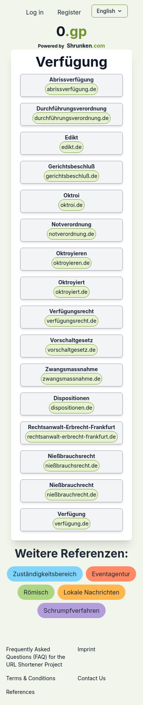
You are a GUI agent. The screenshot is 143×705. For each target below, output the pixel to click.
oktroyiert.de (71, 291)
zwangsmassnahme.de (72, 378)
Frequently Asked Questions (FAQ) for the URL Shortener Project (35, 657)
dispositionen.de (71, 407)
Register (69, 12)
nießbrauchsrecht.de (71, 465)
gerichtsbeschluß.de (71, 176)
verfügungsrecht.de (71, 320)
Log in (34, 12)
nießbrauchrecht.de (71, 494)
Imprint (86, 649)
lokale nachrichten (91, 592)
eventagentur (111, 574)
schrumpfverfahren (71, 610)
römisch (36, 592)
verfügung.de (71, 523)
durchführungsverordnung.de (71, 118)
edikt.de (71, 147)
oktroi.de (71, 205)
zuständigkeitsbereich (45, 574)
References (20, 692)
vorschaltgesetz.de (71, 349)
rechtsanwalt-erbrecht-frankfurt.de (71, 436)
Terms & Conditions (30, 678)
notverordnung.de (71, 234)
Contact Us (92, 678)
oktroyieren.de (71, 263)
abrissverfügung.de (71, 89)
